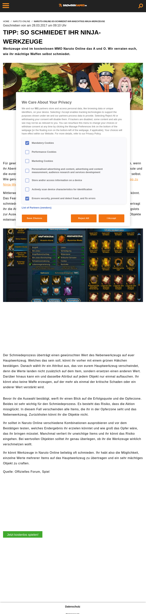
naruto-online (21, 21)
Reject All (83, 218)
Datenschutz (72, 606)
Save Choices (34, 218)
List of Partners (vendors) (37, 207)
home (6, 21)
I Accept (111, 218)
